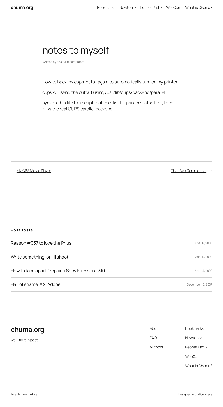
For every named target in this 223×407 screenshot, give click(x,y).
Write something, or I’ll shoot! (40, 256)
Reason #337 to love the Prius (41, 243)
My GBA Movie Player (34, 170)
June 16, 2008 (203, 243)
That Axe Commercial (188, 170)
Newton (126, 7)
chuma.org (22, 7)
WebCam (173, 7)
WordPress (205, 394)
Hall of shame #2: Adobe (35, 284)
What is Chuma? (198, 7)
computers (76, 62)
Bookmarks (106, 7)
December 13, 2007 (199, 284)
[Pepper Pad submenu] (161, 7)
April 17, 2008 (203, 257)
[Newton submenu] (135, 7)
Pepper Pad (149, 7)
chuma (61, 62)
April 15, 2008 (203, 271)
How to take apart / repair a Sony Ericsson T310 (58, 270)
